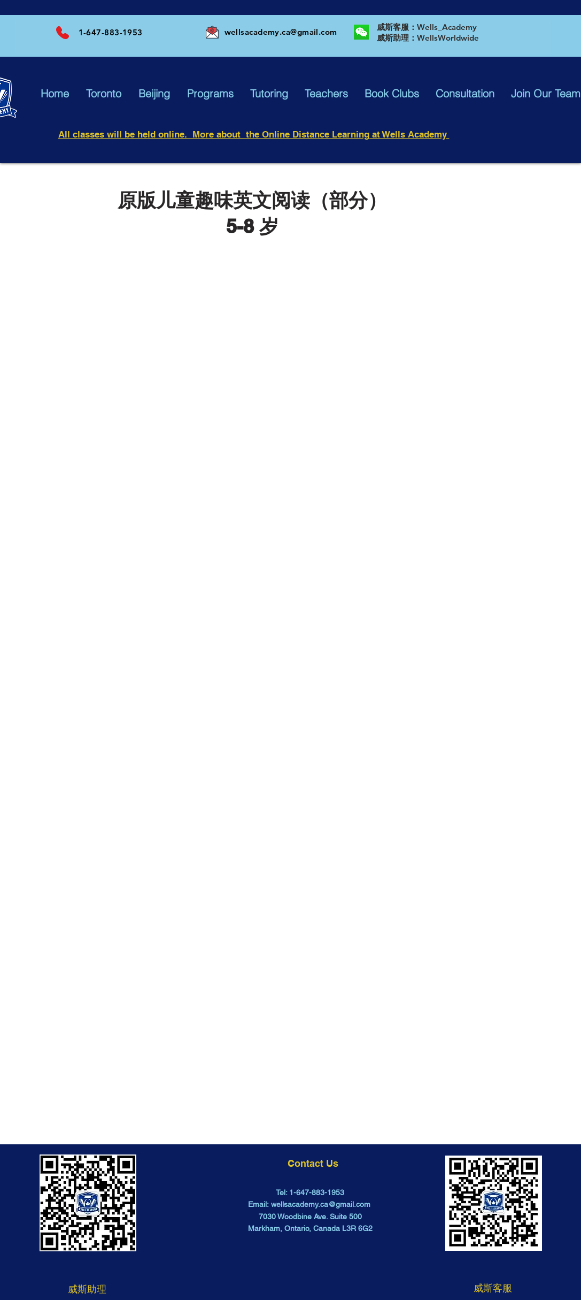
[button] (55, 93)
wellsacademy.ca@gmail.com (280, 32)
